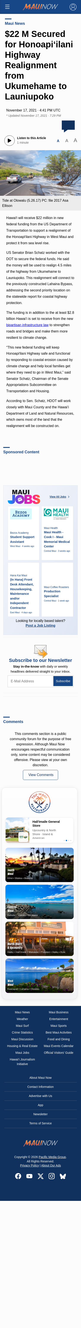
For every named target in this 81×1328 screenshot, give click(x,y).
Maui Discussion (22, 1039)
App (40, 1105)
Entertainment (58, 1019)
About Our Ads (51, 1165)
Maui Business (58, 1012)
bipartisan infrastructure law (27, 325)
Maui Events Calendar (59, 1046)
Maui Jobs (22, 1052)
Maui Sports (59, 1025)
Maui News (15, 23)
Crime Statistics (22, 1032)
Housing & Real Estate (22, 1046)
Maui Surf (22, 1025)
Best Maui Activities (59, 1032)
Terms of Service (40, 1123)
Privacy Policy (29, 1165)
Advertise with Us (40, 1096)
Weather (22, 1019)
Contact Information (40, 1087)
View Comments (40, 775)
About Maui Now (40, 1077)
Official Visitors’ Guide (58, 1052)
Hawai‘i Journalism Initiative (22, 1062)
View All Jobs (60, 496)
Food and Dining (59, 1039)
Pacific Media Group (52, 1157)
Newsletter (40, 1114)
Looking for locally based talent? (40, 623)
